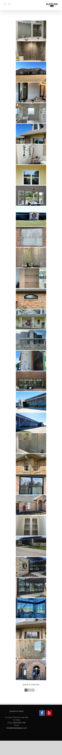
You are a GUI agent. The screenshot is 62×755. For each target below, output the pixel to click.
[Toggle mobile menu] (5, 4)
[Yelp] (49, 713)
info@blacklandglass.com (16, 728)
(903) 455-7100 (19, 723)
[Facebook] (42, 713)
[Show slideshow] (31, 685)
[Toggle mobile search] (9, 4)
